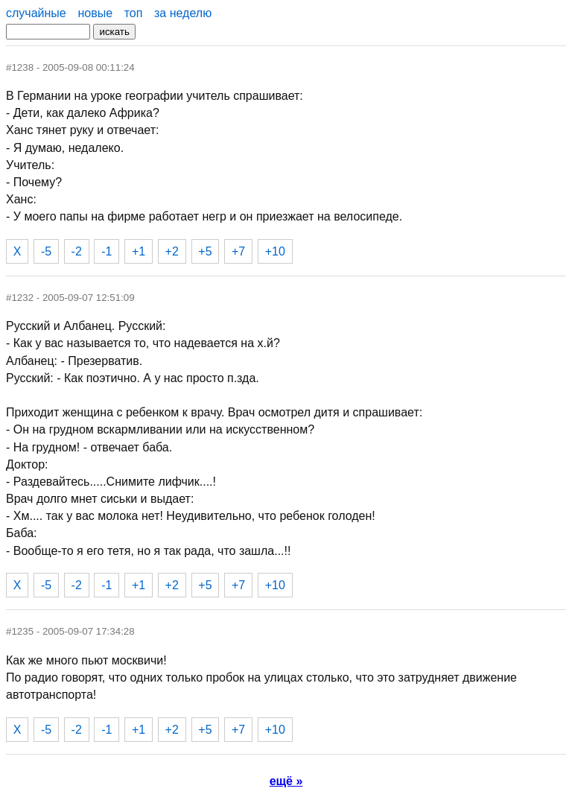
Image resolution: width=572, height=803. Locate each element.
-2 (77, 251)
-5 (46, 251)
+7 (238, 251)
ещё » (286, 781)
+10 (275, 251)
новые (94, 13)
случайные (36, 13)
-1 (106, 251)
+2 (172, 251)
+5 (205, 251)
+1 (138, 251)
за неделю (183, 13)
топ (133, 13)
